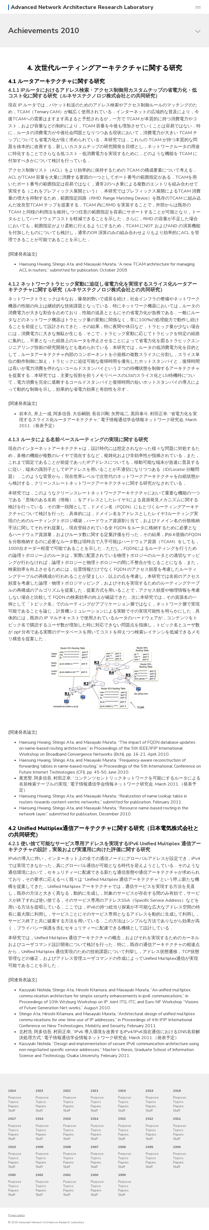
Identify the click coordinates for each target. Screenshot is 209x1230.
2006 (122, 1147)
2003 (12, 1175)
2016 (39, 1119)
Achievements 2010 (43, 31)
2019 (149, 1091)
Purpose (14, 1097)
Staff (11, 1110)
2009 (39, 1147)
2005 (149, 1147)
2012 (149, 1119)
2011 (177, 1119)
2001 (67, 1175)
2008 (67, 1147)
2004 (177, 1147)
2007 (94, 1147)
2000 (94, 1175)
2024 (12, 1091)
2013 (122, 1119)
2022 (67, 1091)
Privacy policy (16, 1215)
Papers (13, 1106)
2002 (39, 1175)
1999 (122, 1175)
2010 (12, 1147)
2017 (12, 1119)
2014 (94, 1119)
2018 (177, 1091)
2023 (39, 1091)
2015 (67, 1119)
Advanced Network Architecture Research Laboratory (82, 7)
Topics (13, 1102)
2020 (122, 1091)
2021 (94, 1091)
